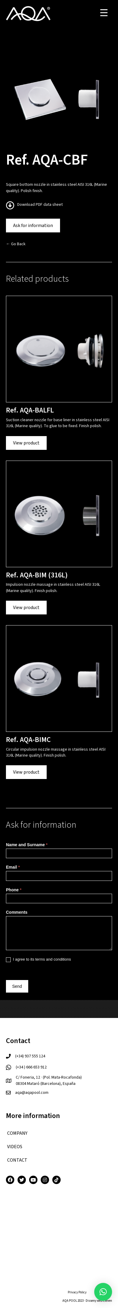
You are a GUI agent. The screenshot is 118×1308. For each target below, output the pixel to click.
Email (13, 867)
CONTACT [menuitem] (17, 1160)
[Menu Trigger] (104, 12)
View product (26, 443)
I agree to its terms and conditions (38, 959)
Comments (16, 912)
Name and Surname (27, 844)
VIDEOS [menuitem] (14, 1146)
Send (17, 986)
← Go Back (16, 244)
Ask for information (33, 225)
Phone (13, 889)
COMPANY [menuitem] (17, 1133)
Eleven (107, 1300)
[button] (103, 1292)
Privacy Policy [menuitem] (77, 1292)
